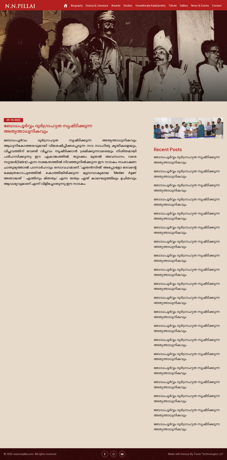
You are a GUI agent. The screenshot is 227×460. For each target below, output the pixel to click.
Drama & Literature (97, 5)
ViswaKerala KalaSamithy (150, 5)
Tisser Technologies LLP (208, 454)
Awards (115, 5)
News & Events (200, 5)
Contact (217, 5)
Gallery (184, 5)
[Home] (65, 5)
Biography (77, 5)
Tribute (173, 5)
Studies (127, 5)
